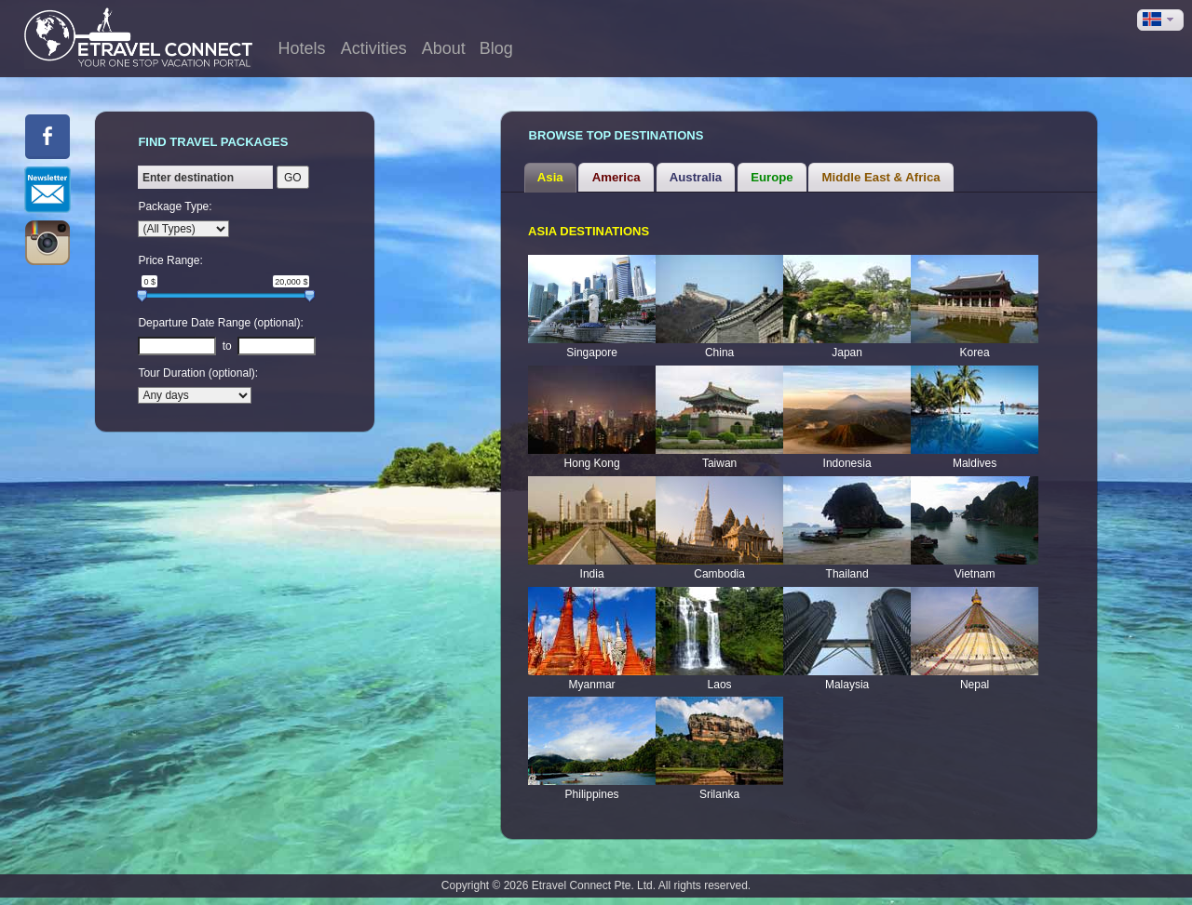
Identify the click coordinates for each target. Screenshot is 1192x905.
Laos (720, 684)
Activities (374, 48)
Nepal (974, 684)
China (719, 352)
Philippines (592, 794)
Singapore (591, 352)
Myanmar (592, 684)
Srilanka (719, 794)
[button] (1160, 20)
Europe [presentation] (771, 177)
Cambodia (719, 573)
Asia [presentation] (550, 177)
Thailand (847, 573)
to (227, 346)
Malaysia (847, 684)
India (592, 573)
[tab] (550, 178)
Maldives (974, 463)
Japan (847, 352)
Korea (975, 352)
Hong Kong (592, 463)
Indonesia (847, 463)
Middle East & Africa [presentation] (881, 177)
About (444, 48)
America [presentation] (616, 177)
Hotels (302, 48)
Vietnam (975, 573)
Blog (496, 48)
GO (293, 177)
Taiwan (719, 463)
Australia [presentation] (696, 177)
